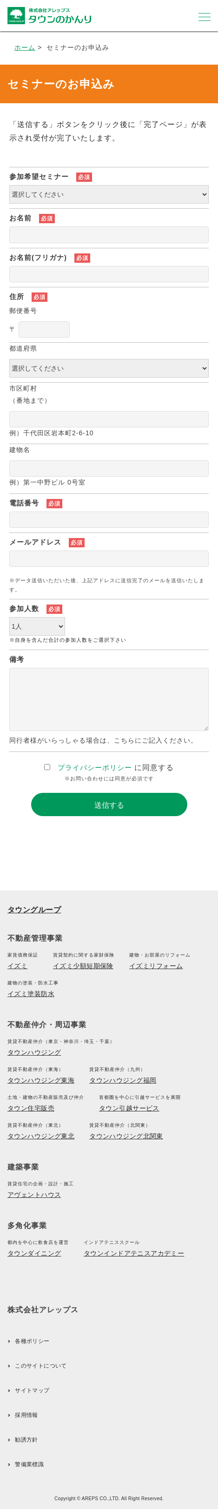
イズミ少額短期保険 (83, 966)
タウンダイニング (34, 1253)
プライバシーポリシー (95, 767)
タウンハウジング (34, 1052)
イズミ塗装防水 (30, 993)
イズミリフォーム (156, 966)
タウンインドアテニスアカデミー (134, 1253)
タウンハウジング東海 (40, 1080)
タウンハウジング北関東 (126, 1136)
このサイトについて (40, 1366)
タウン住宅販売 (30, 1108)
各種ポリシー (32, 1341)
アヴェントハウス (34, 1194)
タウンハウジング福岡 (122, 1080)
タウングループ (34, 910)
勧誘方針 (26, 1439)
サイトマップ (32, 1390)
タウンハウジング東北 (40, 1136)
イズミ (17, 966)
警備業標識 (29, 1464)
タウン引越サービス (129, 1108)
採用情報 (26, 1415)
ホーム (24, 47)
